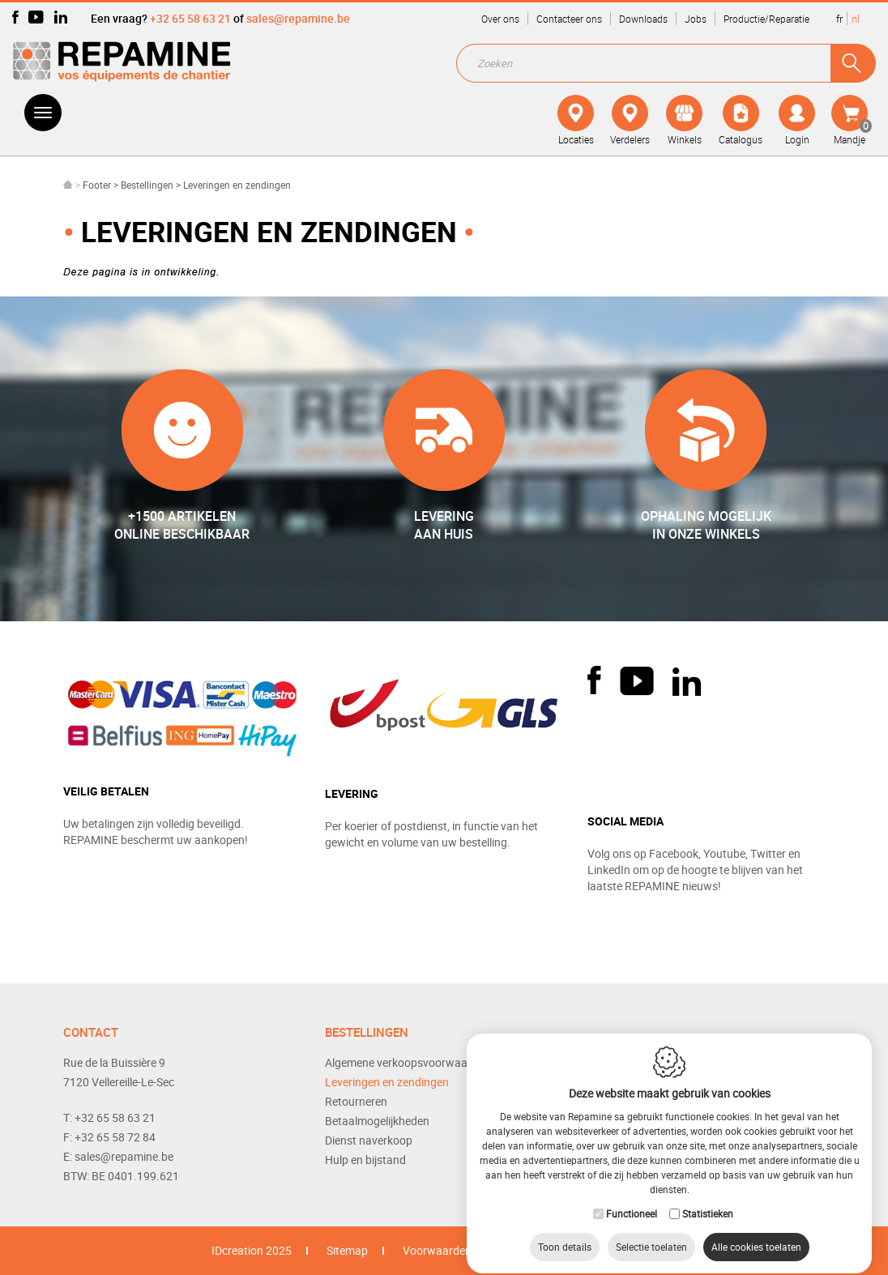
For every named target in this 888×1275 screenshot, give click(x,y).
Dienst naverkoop (368, 1140)
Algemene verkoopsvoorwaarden (407, 1062)
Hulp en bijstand (365, 1159)
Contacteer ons (569, 18)
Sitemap (347, 1250)
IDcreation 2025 (251, 1250)
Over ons (500, 18)
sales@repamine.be (298, 18)
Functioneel (631, 1198)
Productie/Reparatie (766, 18)
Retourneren (356, 1101)
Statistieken (707, 1198)
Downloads (643, 18)
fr (839, 18)
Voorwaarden (437, 1250)
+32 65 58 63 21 (190, 18)
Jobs (696, 18)
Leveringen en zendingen (387, 1082)
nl (856, 18)
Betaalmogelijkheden (377, 1120)
